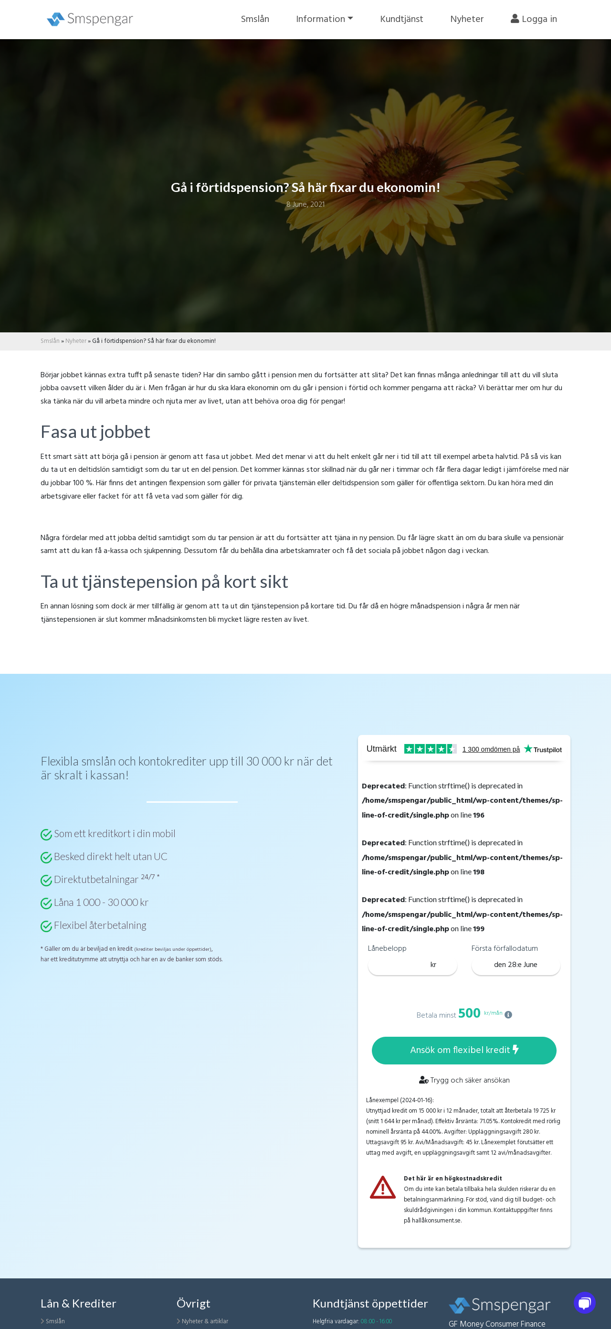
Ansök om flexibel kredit (464, 1050)
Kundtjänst (401, 19)
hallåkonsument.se (436, 1221)
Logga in (534, 19)
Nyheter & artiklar (205, 1322)
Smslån (255, 19)
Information (320, 19)
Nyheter (467, 19)
